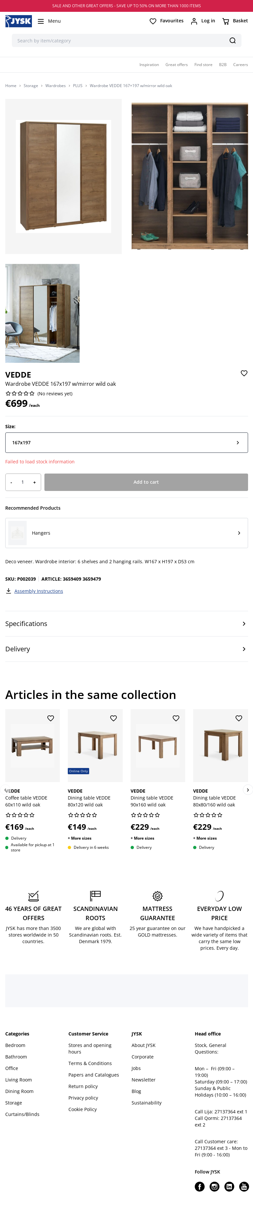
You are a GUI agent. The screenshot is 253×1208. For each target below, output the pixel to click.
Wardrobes (55, 85)
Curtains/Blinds (22, 1114)
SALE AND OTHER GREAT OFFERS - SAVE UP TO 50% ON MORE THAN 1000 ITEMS (126, 6)
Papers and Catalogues (93, 1075)
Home (10, 85)
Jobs (136, 1068)
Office (11, 1068)
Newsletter (144, 1080)
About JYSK (144, 1045)
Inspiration (149, 64)
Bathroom (16, 1057)
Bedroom (15, 1045)
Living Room (18, 1080)
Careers (240, 64)
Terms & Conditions (90, 1063)
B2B (223, 64)
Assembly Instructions (34, 591)
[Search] (232, 40)
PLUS (78, 85)
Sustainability (147, 1103)
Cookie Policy (82, 1109)
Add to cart (146, 482)
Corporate (143, 1057)
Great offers (176, 64)
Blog (136, 1091)
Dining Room (19, 1091)
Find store (203, 64)
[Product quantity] (22, 482)
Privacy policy (83, 1098)
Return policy (83, 1086)
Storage (31, 85)
